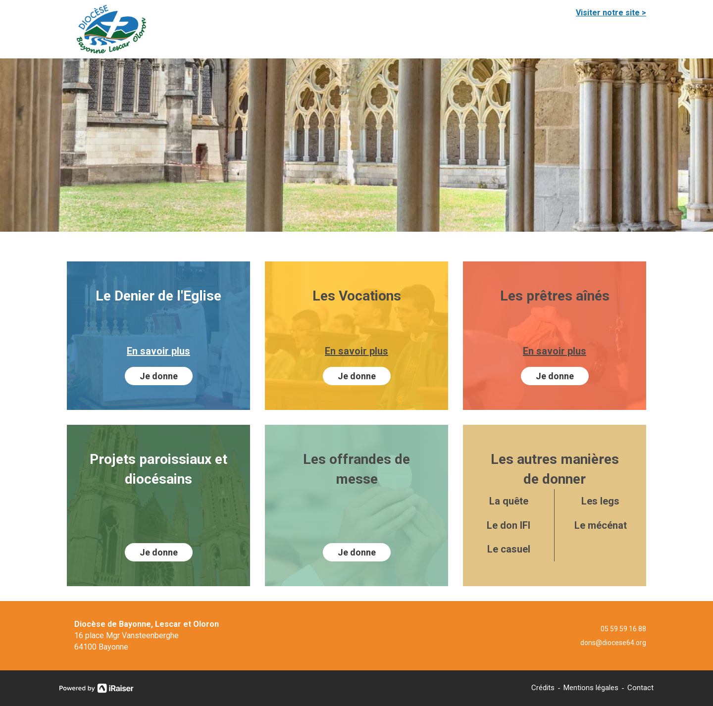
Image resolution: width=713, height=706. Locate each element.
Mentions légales (590, 687)
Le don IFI (508, 525)
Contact (640, 687)
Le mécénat (600, 525)
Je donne (159, 376)
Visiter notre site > (611, 12)
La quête (508, 501)
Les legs (600, 501)
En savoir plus (158, 351)
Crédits (543, 687)
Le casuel (508, 549)
